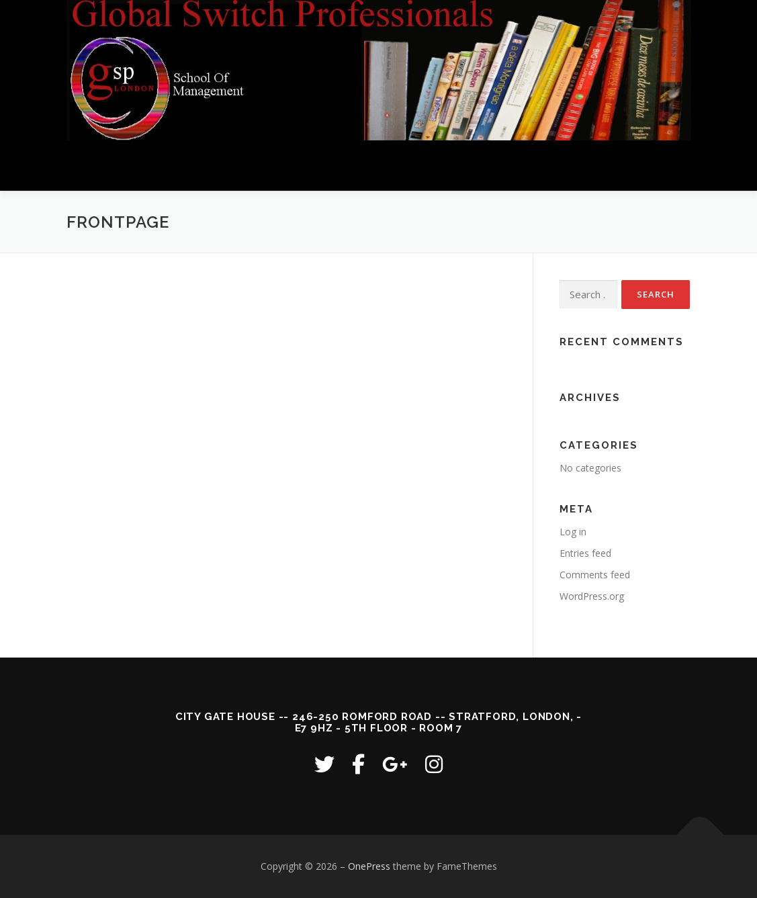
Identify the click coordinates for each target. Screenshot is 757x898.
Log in (573, 531)
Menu (679, 165)
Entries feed (585, 553)
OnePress (369, 866)
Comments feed (595, 574)
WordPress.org (592, 596)
